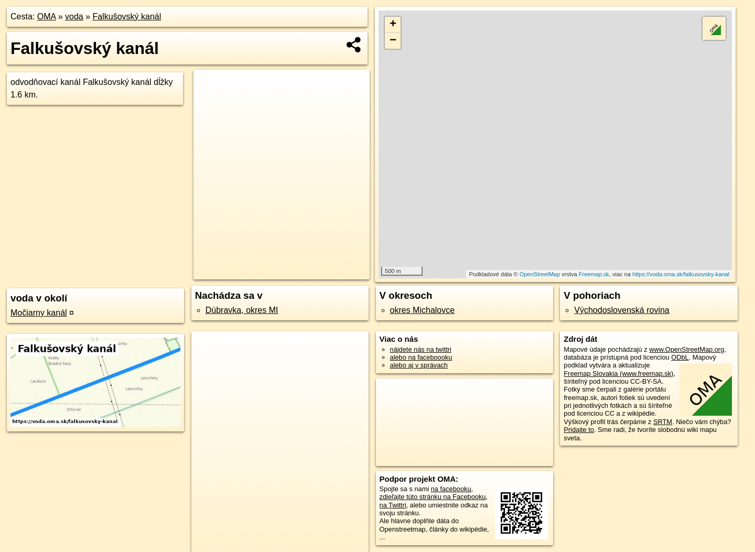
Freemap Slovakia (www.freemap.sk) (618, 373)
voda (74, 16)
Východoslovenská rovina (621, 310)
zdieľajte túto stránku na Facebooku (433, 497)
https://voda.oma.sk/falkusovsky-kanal (680, 274)
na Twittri (393, 505)
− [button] (393, 41)
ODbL (679, 357)
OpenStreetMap (540, 274)
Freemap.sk (594, 274)
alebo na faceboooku (421, 357)
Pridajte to (579, 430)
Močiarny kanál (38, 312)
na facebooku (451, 489)
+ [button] (393, 25)
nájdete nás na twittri (420, 349)
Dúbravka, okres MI (242, 310)
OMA (46, 16)
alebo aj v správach (419, 365)
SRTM (662, 422)
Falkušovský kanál (127, 16)
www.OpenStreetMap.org (686, 349)
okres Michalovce (422, 310)
